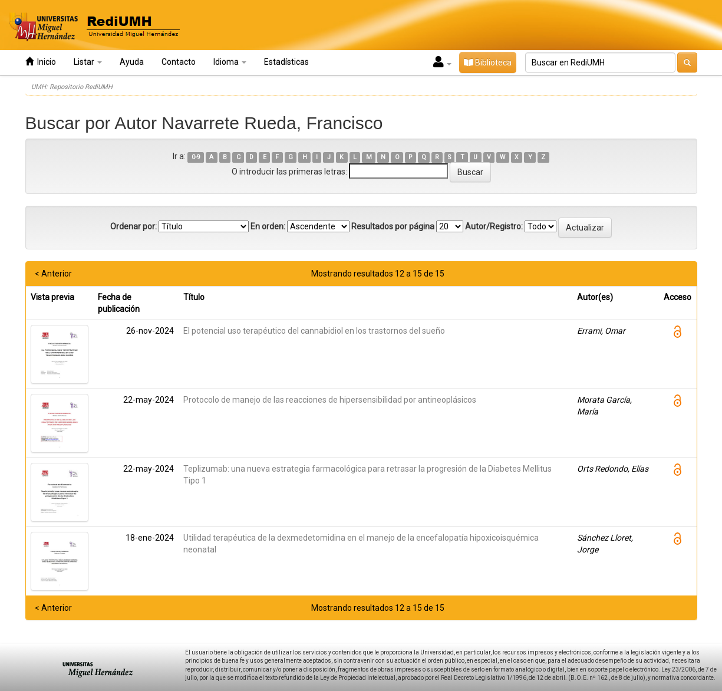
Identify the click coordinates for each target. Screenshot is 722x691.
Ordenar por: (133, 226)
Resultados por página (392, 226)
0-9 (196, 157)
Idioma (229, 62)
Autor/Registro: (494, 226)
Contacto (178, 62)
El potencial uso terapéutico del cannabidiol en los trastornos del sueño (314, 330)
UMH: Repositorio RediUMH (72, 87)
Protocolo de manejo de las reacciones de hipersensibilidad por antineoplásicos (329, 399)
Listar (88, 62)
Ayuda (132, 62)
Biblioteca (488, 62)
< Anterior (53, 273)
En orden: (267, 226)
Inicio (40, 62)
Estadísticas (286, 62)
